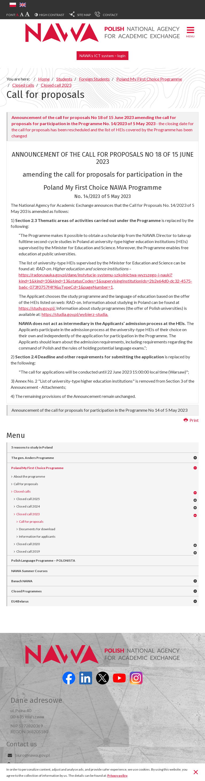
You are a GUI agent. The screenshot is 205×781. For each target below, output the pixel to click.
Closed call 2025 (28, 499)
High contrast (51, 15)
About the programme (29, 476)
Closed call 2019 (28, 551)
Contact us (21, 744)
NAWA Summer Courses (29, 571)
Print (191, 420)
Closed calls (22, 491)
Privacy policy (117, 776)
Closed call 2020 (28, 544)
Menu (190, 32)
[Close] (196, 771)
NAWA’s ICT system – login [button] (102, 55)
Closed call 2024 (28, 506)
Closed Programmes (26, 591)
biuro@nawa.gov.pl (32, 755)
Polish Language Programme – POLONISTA (43, 560)
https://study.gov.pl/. (37, 308)
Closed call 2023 (28, 514)
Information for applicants (37, 536)
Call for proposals (26, 484)
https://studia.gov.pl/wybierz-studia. (75, 314)
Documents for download (37, 529)
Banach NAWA (22, 581)
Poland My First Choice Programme (37, 468)
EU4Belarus (20, 601)
